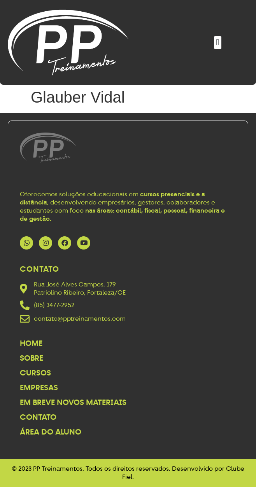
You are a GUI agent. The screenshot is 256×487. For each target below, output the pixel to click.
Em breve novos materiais (73, 402)
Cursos (35, 373)
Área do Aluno (50, 432)
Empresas (39, 387)
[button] (217, 42)
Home (31, 343)
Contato (38, 417)
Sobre (31, 358)
